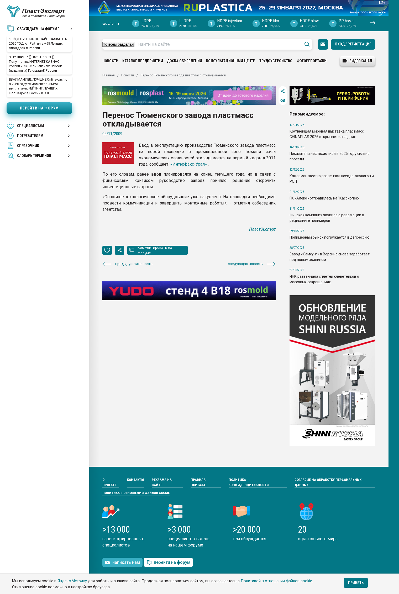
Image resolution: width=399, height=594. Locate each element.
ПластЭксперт (262, 229)
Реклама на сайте (162, 482)
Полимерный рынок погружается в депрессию (330, 237)
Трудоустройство (276, 61)
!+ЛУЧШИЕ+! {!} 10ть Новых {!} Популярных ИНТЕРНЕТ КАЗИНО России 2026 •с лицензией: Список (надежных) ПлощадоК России (35, 63)
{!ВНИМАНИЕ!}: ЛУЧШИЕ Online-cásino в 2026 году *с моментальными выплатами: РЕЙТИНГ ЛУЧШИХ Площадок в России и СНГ (38, 86)
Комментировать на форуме (155, 250)
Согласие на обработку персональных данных (328, 482)
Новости (110, 61)
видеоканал (357, 61)
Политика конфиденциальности (249, 482)
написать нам (122, 562)
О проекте (109, 482)
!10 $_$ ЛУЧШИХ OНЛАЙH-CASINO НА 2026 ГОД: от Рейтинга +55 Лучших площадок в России (38, 43)
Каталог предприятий (142, 61)
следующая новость (252, 264)
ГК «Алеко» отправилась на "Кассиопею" (325, 198)
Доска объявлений (184, 61)
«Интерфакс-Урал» (188, 164)
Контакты (135, 480)
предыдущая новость (127, 264)
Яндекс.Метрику (72, 581)
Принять (356, 583)
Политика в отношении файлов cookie (136, 493)
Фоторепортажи (312, 61)
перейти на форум (168, 562)
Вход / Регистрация (353, 44)
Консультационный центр (230, 61)
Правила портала (198, 482)
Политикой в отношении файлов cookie (276, 581)
